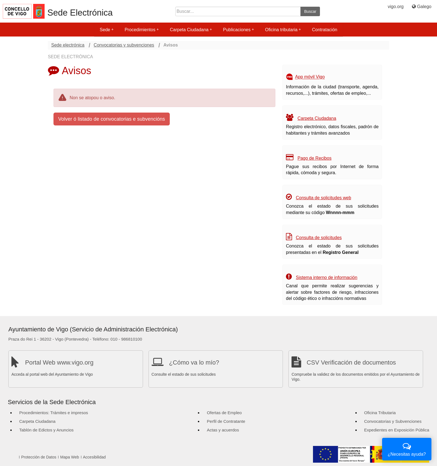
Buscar (310, 11)
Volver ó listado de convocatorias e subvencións (111, 119)
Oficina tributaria (283, 29)
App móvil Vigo (310, 77)
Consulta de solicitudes (319, 237)
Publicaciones (238, 29)
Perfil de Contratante (226, 421)
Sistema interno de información (327, 277)
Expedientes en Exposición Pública (396, 430)
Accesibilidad (94, 457)
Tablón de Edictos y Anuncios (46, 430)
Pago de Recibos (315, 158)
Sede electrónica (67, 45)
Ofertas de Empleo (224, 412)
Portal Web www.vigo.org (59, 362)
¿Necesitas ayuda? (407, 449)
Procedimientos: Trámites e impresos (53, 412)
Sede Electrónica (80, 12)
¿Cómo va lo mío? (194, 362)
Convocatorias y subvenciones (124, 45)
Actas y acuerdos (223, 430)
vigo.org (396, 6)
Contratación (324, 29)
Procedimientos (142, 29)
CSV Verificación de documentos (351, 362)
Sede (106, 29)
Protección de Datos (38, 457)
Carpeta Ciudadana (191, 29)
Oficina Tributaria (380, 412)
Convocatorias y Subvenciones (393, 421)
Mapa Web (69, 457)
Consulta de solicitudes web (323, 197)
